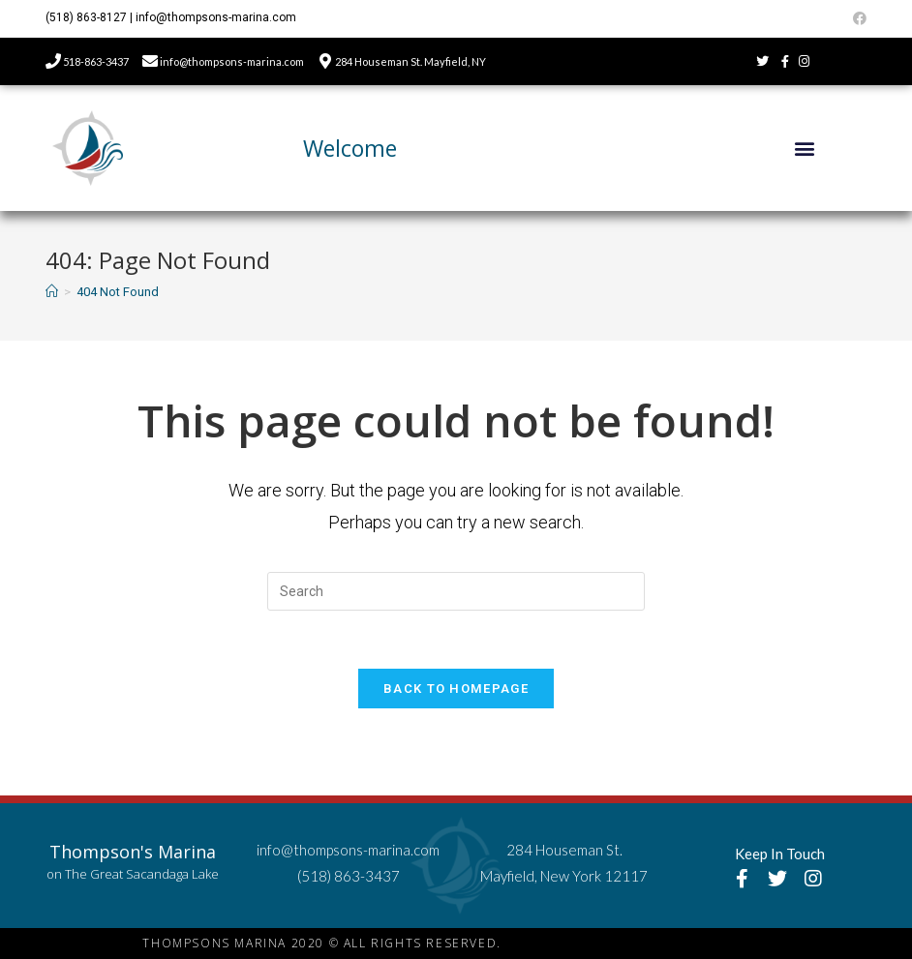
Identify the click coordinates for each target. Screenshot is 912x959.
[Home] (52, 292)
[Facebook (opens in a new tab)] (856, 18)
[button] (805, 149)
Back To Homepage (456, 688)
